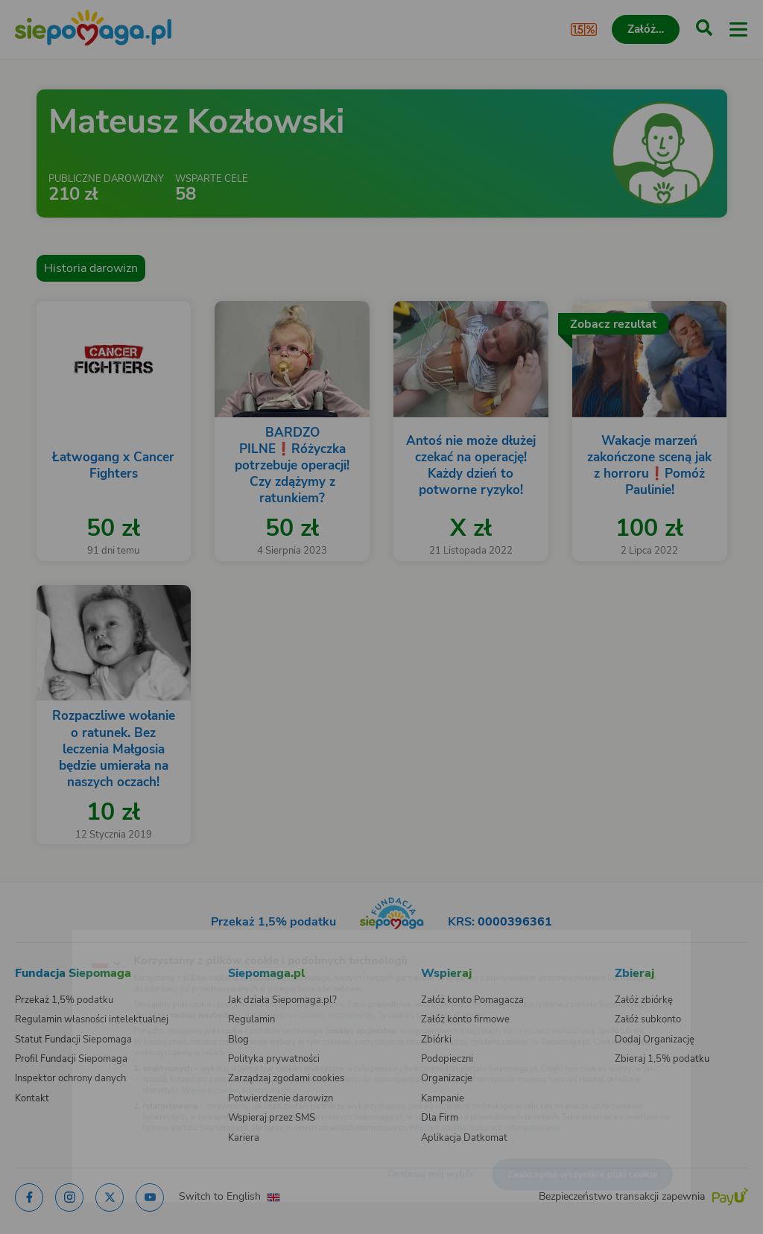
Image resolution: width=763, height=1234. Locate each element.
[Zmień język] (42, 939)
